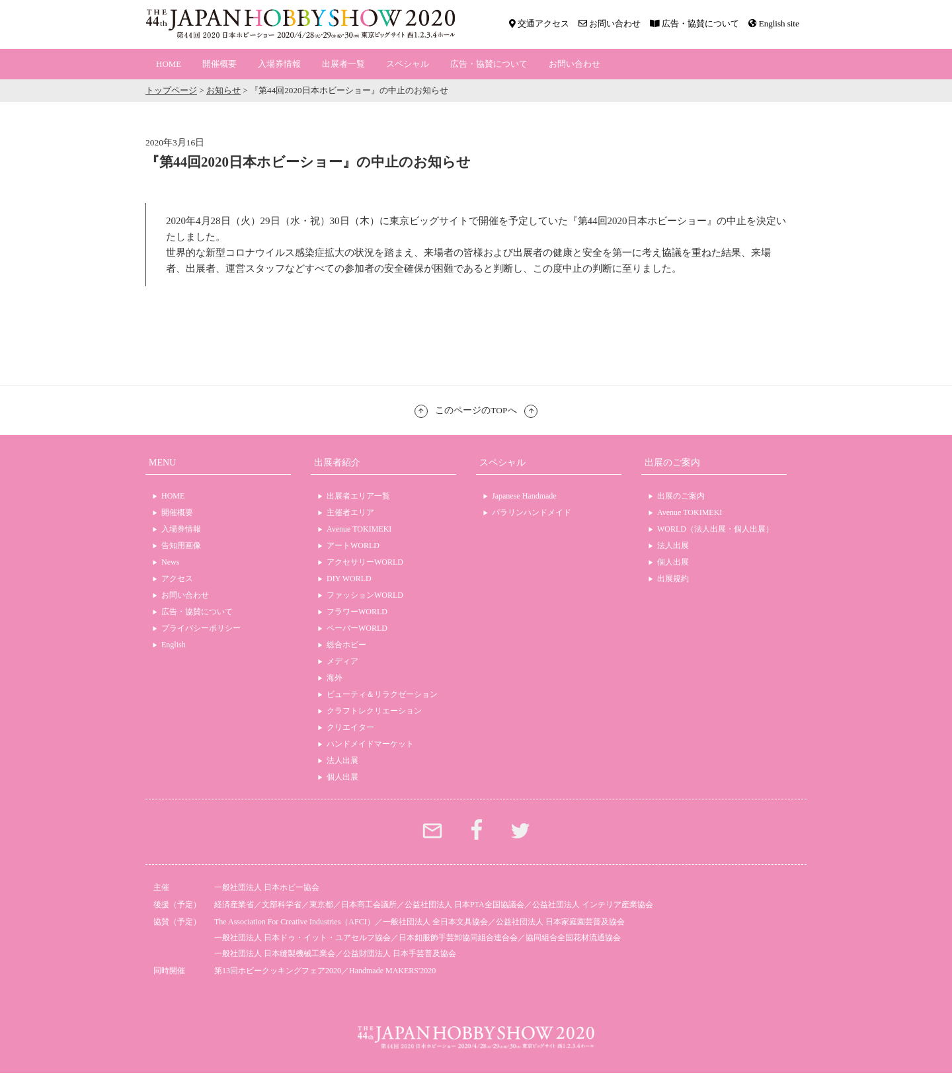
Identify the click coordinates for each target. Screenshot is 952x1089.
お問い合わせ (609, 23)
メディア (342, 661)
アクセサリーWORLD (365, 562)
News (170, 562)
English (173, 644)
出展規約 (673, 578)
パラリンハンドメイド (531, 512)
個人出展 (342, 777)
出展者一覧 (343, 64)
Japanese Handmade (524, 496)
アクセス (177, 578)
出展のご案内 (681, 496)
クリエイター (350, 727)
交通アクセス (539, 23)
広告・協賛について (694, 23)
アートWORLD (353, 545)
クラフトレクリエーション (374, 710)
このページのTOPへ (476, 410)
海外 (334, 677)
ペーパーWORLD (357, 628)
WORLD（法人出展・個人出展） (715, 529)
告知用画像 (181, 545)
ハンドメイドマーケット (370, 743)
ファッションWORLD (365, 595)
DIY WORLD (349, 578)
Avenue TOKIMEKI (359, 529)
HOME (168, 64)
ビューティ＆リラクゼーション (382, 694)
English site (773, 23)
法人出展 (342, 760)
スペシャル (407, 64)
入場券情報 (279, 64)
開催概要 (219, 64)
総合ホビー (346, 644)
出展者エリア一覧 (358, 496)
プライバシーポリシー (201, 628)
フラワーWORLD (357, 611)
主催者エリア (350, 512)
